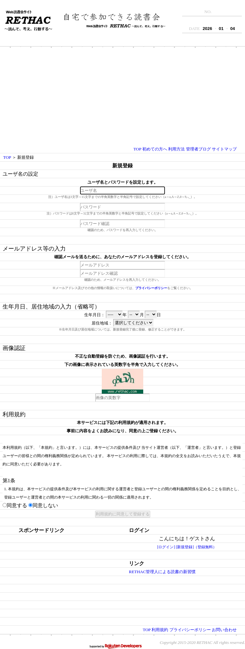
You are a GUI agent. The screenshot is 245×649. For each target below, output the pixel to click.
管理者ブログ (198, 149)
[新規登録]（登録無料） (196, 547)
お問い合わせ (224, 629)
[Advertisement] (122, 97)
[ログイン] (166, 547)
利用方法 (176, 149)
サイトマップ (224, 149)
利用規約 (160, 629)
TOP (137, 149)
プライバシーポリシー (151, 288)
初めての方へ (154, 149)
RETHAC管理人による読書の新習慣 (162, 571)
